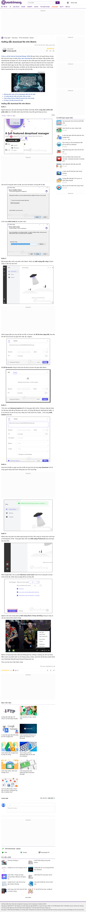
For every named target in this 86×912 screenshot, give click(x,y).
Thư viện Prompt (45, 6)
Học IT (61, 6)
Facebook (40, 903)
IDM (4, 852)
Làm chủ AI (16, 6)
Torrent (23, 852)
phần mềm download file (25, 58)
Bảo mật (14, 903)
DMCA (44, 903)
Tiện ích (67, 6)
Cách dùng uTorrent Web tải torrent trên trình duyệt (19, 98)
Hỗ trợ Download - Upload (26, 37)
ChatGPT (29, 6)
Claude (23, 6)
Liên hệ (30, 903)
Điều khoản (9, 903)
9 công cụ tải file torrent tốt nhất (13, 100)
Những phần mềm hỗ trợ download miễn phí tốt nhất (19, 94)
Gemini (36, 6)
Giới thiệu (3, 903)
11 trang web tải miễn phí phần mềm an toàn (17, 96)
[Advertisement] (43, 23)
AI (10, 6)
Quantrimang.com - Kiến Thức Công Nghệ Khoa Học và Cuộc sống (11, 2)
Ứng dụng (14, 37)
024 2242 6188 (18, 907)
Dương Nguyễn (11, 51)
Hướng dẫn (19, 903)
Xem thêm (28, 897)
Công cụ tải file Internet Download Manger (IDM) (15, 56)
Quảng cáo (34, 903)
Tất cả (5, 6)
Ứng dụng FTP (44, 852)
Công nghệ (55, 6)
